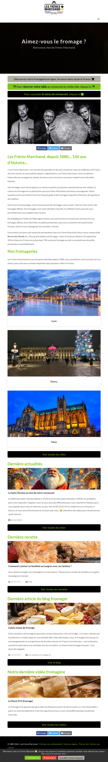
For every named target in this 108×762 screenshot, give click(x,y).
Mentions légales (70, 744)
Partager (41, 148)
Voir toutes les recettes (54, 589)
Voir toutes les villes (54, 454)
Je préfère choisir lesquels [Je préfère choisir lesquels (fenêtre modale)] (71, 757)
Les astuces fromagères (38, 654)
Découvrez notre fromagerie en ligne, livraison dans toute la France (54, 79)
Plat (28, 581)
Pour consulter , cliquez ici (54, 94)
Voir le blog (54, 662)
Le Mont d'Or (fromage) (20, 700)
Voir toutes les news (54, 527)
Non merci (49, 757)
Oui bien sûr (33, 757)
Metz (54, 441)
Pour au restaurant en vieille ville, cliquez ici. (54, 86)
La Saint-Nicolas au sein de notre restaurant (31, 492)
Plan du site (84, 744)
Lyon (54, 320)
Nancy (54, 381)
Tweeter (53, 148)
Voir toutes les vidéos (54, 724)
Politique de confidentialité (50, 744)
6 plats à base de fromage (21, 627)
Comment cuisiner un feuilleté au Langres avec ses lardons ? (40, 566)
